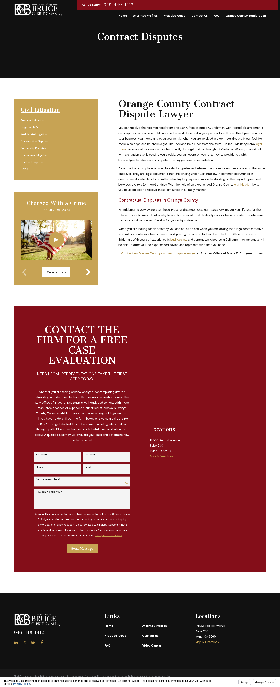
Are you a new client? (48, 479)
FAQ (107, 645)
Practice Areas (115, 636)
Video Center (151, 645)
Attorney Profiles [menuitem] (145, 16)
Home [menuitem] (122, 16)
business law (178, 239)
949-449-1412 (118, 5)
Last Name (91, 454)
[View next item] (88, 272)
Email (88, 467)
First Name (42, 454)
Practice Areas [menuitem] (174, 16)
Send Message (82, 549)
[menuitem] (32, 119)
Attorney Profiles (154, 626)
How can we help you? (49, 491)
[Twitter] (25, 642)
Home (109, 626)
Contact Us (150, 636)
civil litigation (242, 184)
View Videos (56, 272)
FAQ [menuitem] (216, 16)
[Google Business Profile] (33, 642)
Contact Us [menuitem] (199, 16)
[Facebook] (42, 642)
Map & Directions (161, 456)
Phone (39, 467)
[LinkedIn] (16, 642)
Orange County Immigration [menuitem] (246, 16)
